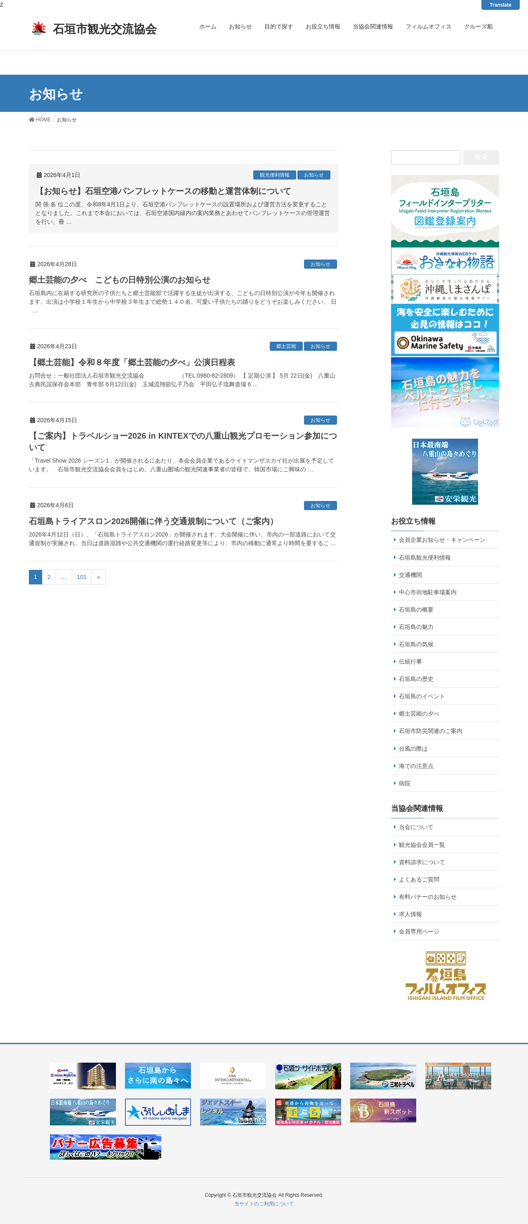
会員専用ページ (419, 931)
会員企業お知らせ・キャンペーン (442, 539)
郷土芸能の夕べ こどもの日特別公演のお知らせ (119, 279)
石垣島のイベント (422, 696)
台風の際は (413, 748)
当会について (416, 827)
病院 (404, 783)
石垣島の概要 (416, 609)
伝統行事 (410, 661)
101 (82, 577)
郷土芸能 (286, 346)
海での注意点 (416, 766)
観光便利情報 (275, 175)
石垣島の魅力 (416, 627)
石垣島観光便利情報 (425, 557)
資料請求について (422, 862)
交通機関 (410, 575)
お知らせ (314, 175)
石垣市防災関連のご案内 (430, 731)
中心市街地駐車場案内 (428, 592)
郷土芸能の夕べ (419, 713)
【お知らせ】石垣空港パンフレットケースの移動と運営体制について (163, 191)
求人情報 (410, 914)
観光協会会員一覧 (422, 844)
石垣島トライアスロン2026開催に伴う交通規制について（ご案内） (153, 521)
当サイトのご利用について (264, 1204)
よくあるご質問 (419, 879)
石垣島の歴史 (416, 679)
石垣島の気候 (416, 644)
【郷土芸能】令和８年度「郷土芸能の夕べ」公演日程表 (132, 362)
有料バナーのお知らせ (428, 896)
